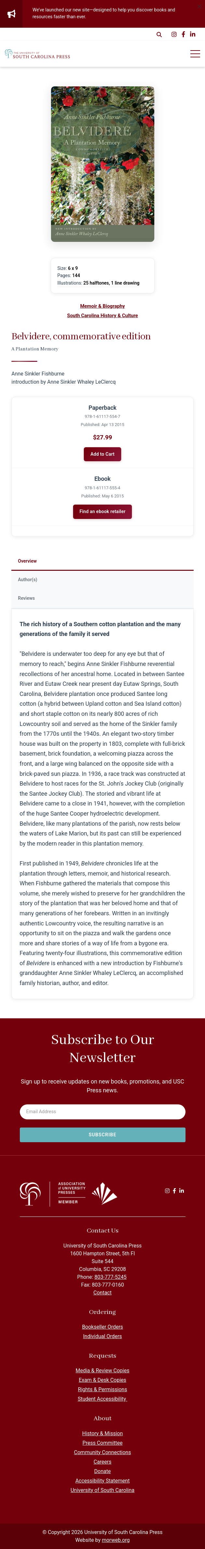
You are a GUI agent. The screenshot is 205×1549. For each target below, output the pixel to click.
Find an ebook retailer (102, 511)
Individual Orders (102, 1336)
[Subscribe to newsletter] (103, 1135)
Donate (102, 1471)
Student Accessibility (102, 1399)
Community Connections (102, 1452)
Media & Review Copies (102, 1370)
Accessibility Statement (102, 1481)
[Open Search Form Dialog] (159, 34)
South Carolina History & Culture (102, 315)
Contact (103, 1293)
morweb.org (116, 1540)
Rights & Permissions (102, 1389)
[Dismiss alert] (199, 6)
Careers (102, 1462)
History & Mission (102, 1433)
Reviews (26, 598)
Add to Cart (102, 454)
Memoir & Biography (102, 306)
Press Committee (102, 1443)
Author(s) (27, 579)
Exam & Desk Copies (102, 1380)
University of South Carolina (102, 1490)
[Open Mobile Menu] (195, 54)
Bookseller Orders (102, 1327)
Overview (27, 561)
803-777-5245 (111, 1277)
